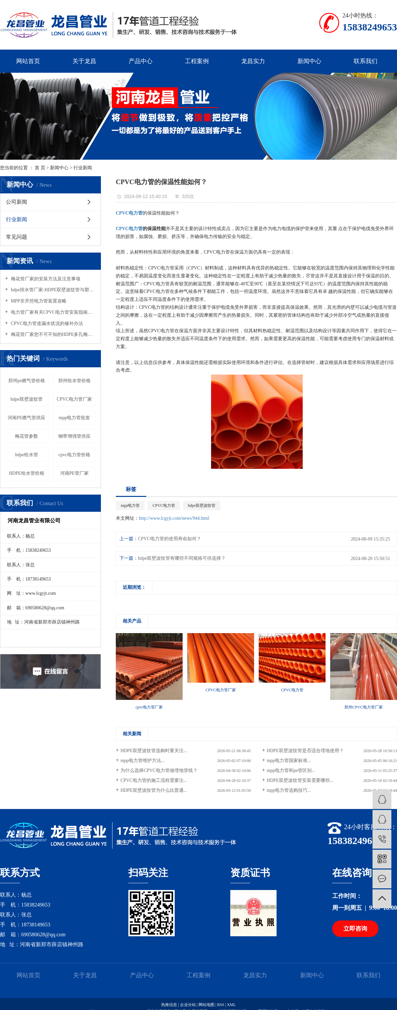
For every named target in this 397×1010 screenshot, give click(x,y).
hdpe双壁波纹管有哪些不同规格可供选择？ (182, 558)
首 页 (40, 167)
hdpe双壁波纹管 (27, 399)
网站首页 (28, 61)
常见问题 (16, 237)
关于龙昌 (84, 61)
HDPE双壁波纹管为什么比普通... (153, 790)
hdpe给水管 (26, 454)
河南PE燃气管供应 (26, 417)
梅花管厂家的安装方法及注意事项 (45, 278)
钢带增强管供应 (74, 436)
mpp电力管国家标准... (289, 760)
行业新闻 (82, 167)
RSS (220, 1004)
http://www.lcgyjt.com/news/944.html (174, 518)
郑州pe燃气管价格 (26, 380)
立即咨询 (355, 928)
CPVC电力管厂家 (74, 399)
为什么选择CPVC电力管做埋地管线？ (159, 770)
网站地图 (206, 1004)
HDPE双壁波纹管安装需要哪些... (300, 780)
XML (231, 1004)
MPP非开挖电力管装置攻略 (38, 301)
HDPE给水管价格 (26, 473)
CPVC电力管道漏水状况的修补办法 (46, 323)
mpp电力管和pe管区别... (291, 770)
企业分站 (188, 1004)
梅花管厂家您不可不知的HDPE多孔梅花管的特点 (53, 334)
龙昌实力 (253, 61)
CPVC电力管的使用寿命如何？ (169, 538)
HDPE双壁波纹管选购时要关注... (153, 750)
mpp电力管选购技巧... (289, 790)
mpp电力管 (130, 505)
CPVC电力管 (164, 505)
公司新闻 (16, 202)
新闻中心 (309, 61)
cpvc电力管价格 (74, 454)
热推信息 (169, 1004)
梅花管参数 (26, 436)
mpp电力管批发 (74, 417)
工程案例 (197, 61)
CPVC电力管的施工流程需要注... (153, 780)
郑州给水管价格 (74, 380)
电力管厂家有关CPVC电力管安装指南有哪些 (53, 312)
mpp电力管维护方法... (142, 760)
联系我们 (365, 61)
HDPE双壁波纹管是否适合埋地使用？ (305, 750)
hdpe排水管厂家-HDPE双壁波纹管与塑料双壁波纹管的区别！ (53, 289)
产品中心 (141, 61)
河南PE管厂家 (74, 473)
